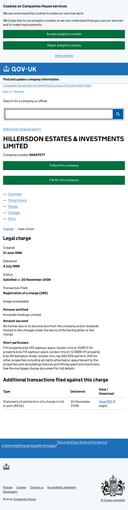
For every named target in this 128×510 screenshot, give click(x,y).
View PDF (105, 402)
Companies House (24, 499)
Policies (8, 487)
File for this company (64, 180)
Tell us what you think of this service (82, 442)
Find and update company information (31, 79)
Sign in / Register (13, 91)
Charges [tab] (14, 213)
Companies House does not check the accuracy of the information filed (47, 85)
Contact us (36, 487)
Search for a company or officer (25, 101)
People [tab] (13, 206)
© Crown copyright (113, 500)
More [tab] (12, 219)
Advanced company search (22, 129)
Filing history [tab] (17, 200)
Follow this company (64, 165)
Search (118, 114)
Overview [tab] (14, 194)
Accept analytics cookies (64, 34)
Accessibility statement (61, 487)
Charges (8, 229)
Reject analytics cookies (64, 45)
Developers (10, 491)
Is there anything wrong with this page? (29, 445)
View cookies (64, 56)
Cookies (21, 487)
